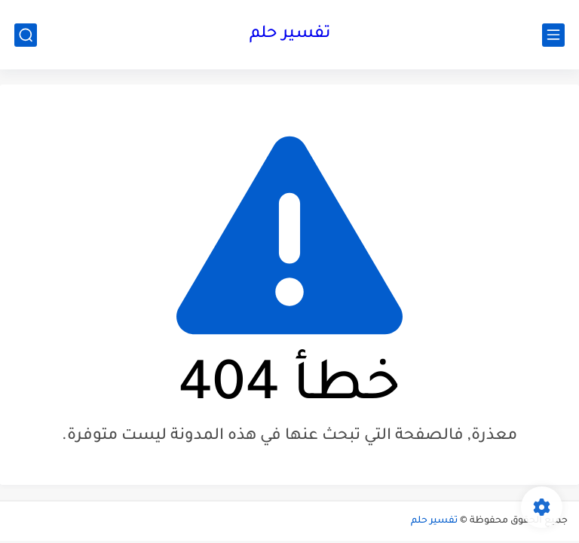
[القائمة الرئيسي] (553, 35)
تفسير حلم (290, 35)
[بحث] (25, 35)
